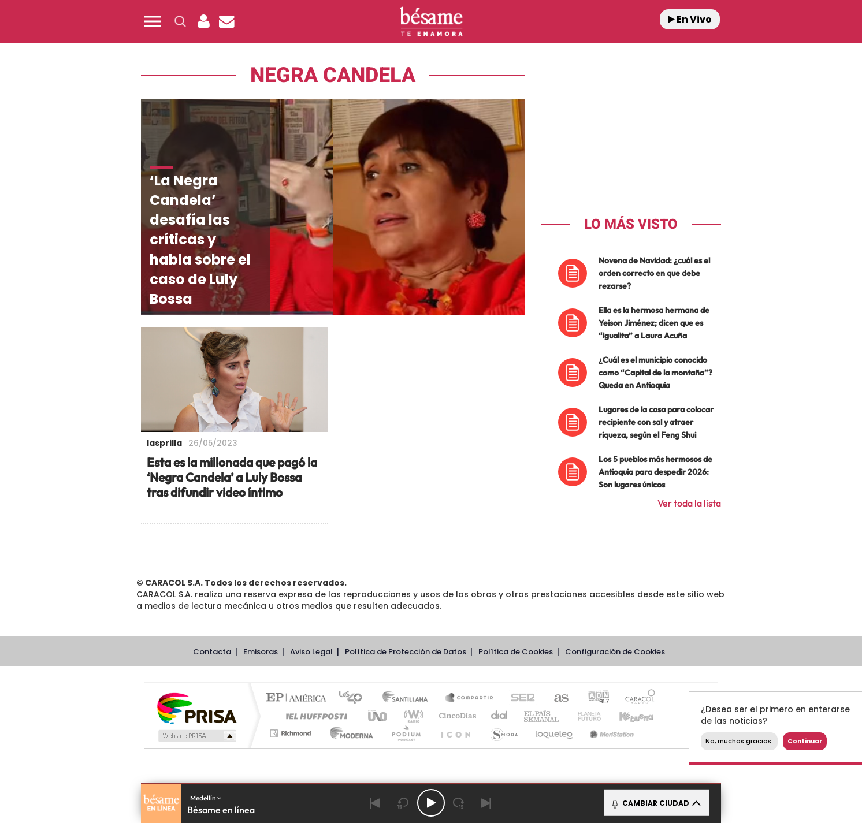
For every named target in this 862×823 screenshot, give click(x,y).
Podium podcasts (405, 733)
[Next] (486, 803)
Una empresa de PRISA (196, 707)
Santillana (408, 698)
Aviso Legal (311, 651)
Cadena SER (519, 698)
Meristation (610, 733)
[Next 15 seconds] (459, 803)
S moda (503, 733)
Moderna (348, 733)
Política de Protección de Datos (405, 651)
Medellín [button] (206, 798)
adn (594, 698)
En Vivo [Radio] (690, 19)
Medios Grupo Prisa (196, 736)
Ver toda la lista (689, 503)
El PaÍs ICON (455, 733)
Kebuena (626, 716)
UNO (378, 716)
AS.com (556, 698)
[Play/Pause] (431, 803)
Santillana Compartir (470, 698)
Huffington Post (314, 716)
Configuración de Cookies (615, 651)
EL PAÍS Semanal (542, 716)
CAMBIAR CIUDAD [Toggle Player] (655, 802)
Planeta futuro (584, 716)
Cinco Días (456, 716)
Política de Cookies (515, 651)
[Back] (375, 803)
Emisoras (260, 651)
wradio (411, 716)
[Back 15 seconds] (403, 803)
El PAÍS (299, 698)
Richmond (292, 733)
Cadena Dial (499, 716)
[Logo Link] (431, 21)
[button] (152, 21)
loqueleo (555, 733)
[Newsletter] (226, 21)
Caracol (636, 698)
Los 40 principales (354, 698)
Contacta (212, 651)
